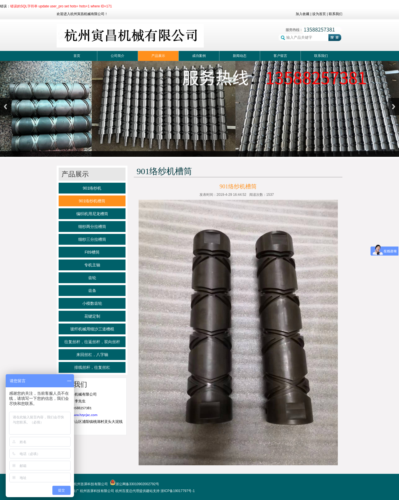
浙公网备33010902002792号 (134, 484)
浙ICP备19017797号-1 (178, 491)
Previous (5, 106)
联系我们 (335, 14)
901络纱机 (92, 188)
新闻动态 (239, 56)
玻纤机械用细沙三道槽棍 (92, 329)
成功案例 (199, 56)
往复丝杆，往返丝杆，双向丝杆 (92, 341)
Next (393, 106)
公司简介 (117, 56)
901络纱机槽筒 (92, 201)
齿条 (92, 290)
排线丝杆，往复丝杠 (92, 367)
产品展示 (158, 56)
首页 (76, 56)
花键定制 (92, 316)
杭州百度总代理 (127, 491)
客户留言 (280, 56)
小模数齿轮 (92, 303)
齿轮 (92, 277)
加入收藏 (302, 14)
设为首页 (319, 14)
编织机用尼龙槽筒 (92, 213)
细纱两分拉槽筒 (92, 226)
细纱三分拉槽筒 (92, 239)
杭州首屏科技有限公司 (97, 491)
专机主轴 (92, 265)
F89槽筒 (92, 252)
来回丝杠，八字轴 (92, 354)
